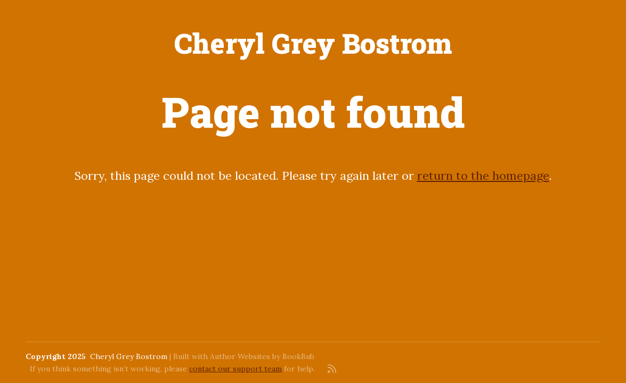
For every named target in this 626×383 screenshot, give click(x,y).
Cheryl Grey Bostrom (313, 43)
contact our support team (235, 368)
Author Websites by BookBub (262, 356)
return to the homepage (483, 175)
